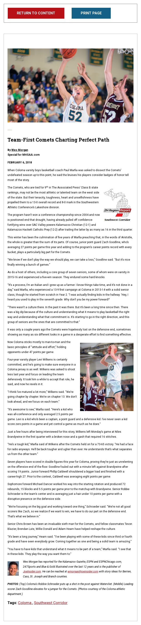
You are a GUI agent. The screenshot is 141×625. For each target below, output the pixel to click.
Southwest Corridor (51, 602)
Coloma (25, 602)
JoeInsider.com (32, 571)
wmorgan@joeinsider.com (83, 571)
